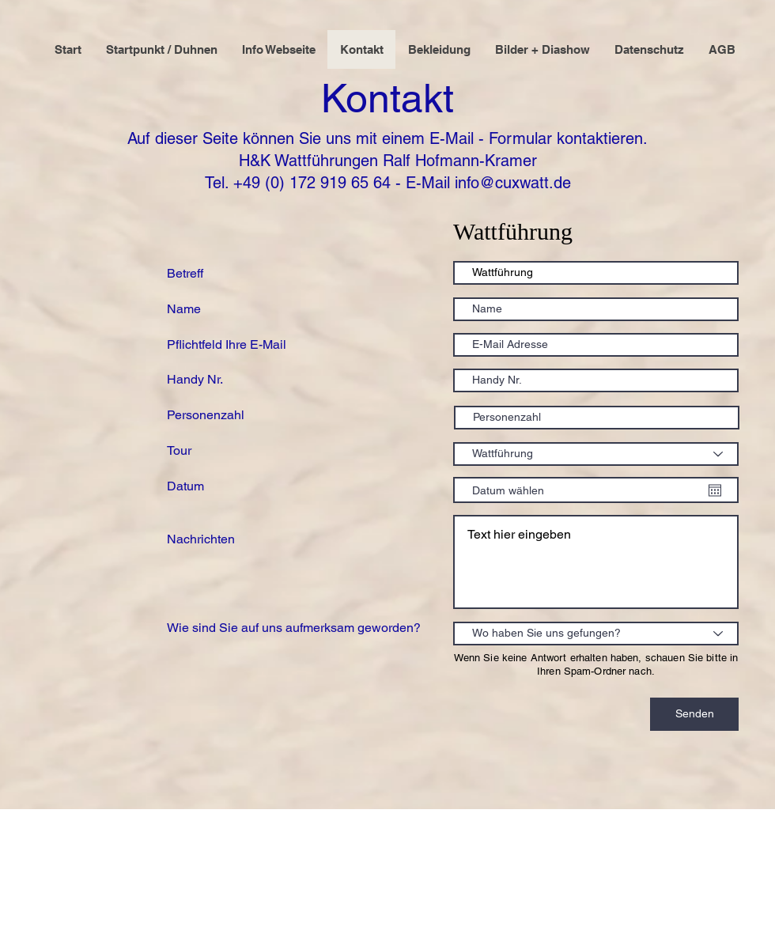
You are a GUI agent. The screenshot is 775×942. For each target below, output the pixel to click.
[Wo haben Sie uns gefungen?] (596, 633)
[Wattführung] (596, 454)
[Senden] (694, 714)
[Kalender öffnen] (715, 490)
